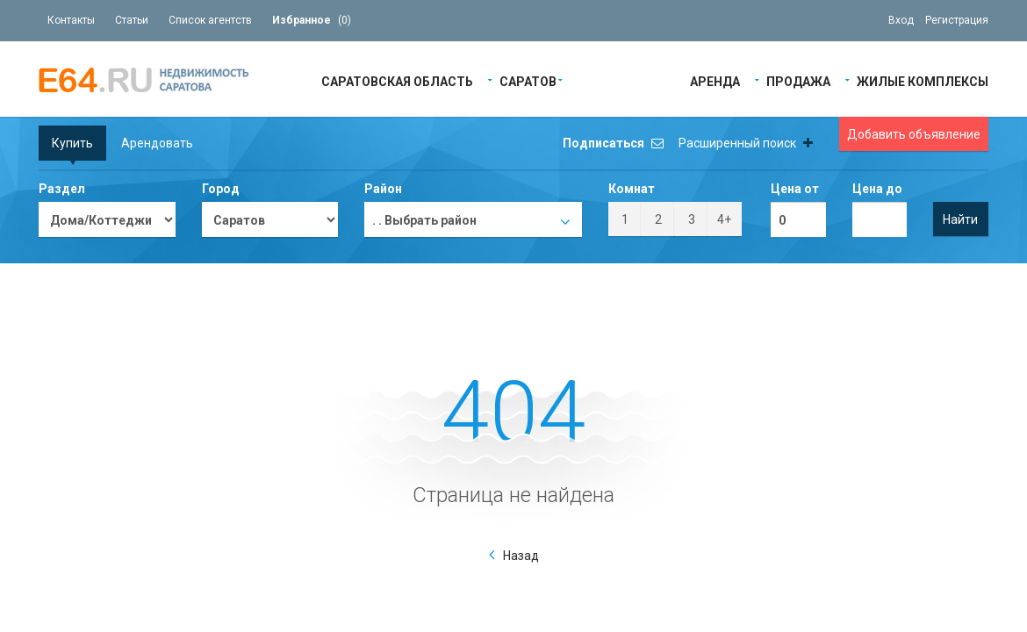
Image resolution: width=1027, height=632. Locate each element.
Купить (72, 143)
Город (221, 189)
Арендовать (157, 143)
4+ (724, 219)
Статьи (131, 20)
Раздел (62, 189)
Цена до (877, 189)
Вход (901, 20)
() (311, 20)
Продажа (798, 80)
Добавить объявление (913, 134)
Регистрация (956, 20)
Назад (521, 556)
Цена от (795, 189)
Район (383, 189)
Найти (960, 219)
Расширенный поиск (746, 143)
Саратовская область (397, 80)
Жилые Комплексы (922, 80)
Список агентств (210, 20)
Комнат (631, 189)
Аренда (715, 80)
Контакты (71, 20)
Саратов (528, 80)
